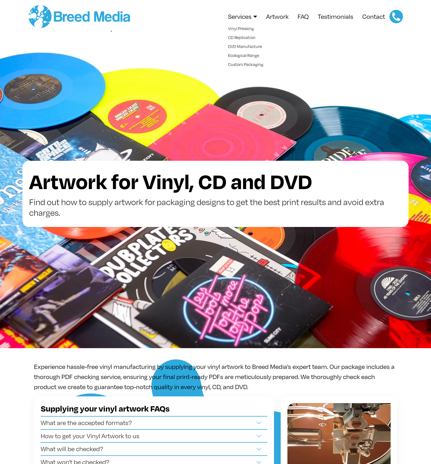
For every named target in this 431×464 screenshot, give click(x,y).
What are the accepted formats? (86, 422)
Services (240, 16)
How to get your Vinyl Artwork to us (90, 436)
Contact (373, 16)
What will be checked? (72, 448)
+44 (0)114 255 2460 (396, 16)
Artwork (277, 16)
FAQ (303, 16)
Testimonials (335, 16)
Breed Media (82, 16)
